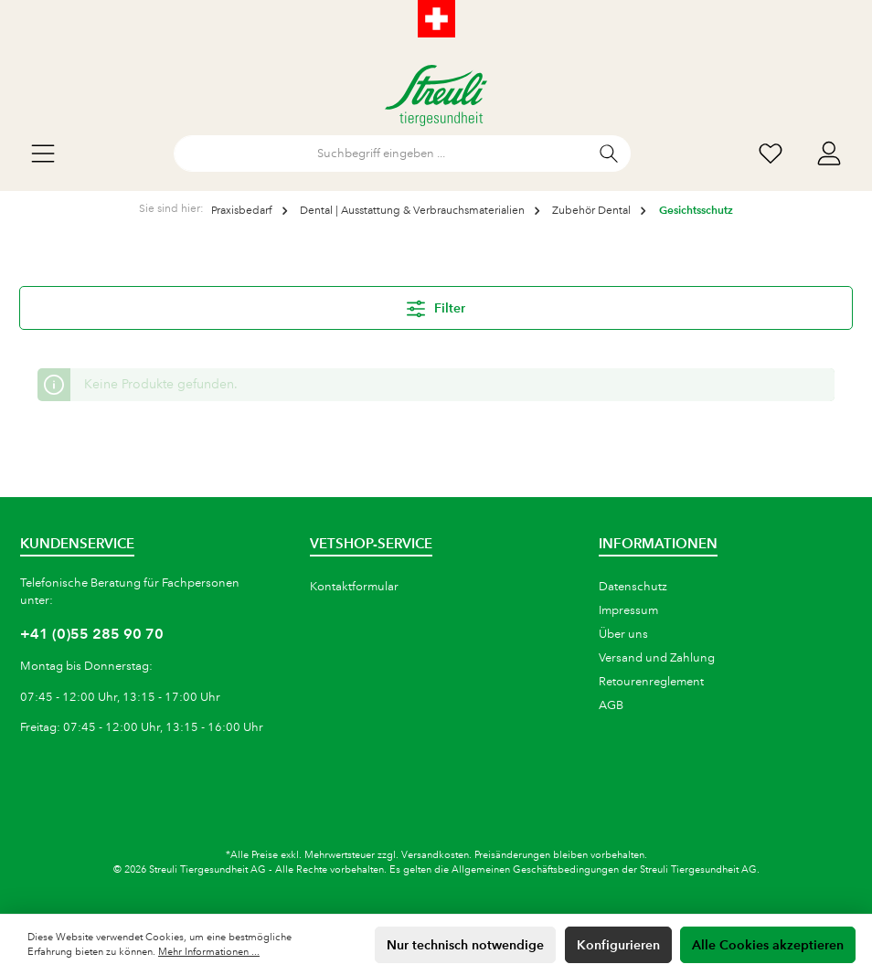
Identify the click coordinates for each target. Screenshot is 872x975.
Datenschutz (633, 586)
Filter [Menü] (436, 305)
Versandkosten (435, 855)
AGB (611, 705)
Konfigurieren (618, 945)
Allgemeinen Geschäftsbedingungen (535, 870)
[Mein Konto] (829, 154)
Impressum (628, 610)
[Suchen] (609, 153)
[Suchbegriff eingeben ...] (381, 153)
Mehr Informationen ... (209, 952)
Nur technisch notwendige (465, 945)
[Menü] (43, 154)
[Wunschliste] (770, 154)
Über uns (623, 634)
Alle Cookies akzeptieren (768, 945)
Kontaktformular (354, 586)
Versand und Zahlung (657, 658)
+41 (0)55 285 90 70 (92, 633)
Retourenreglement (651, 681)
